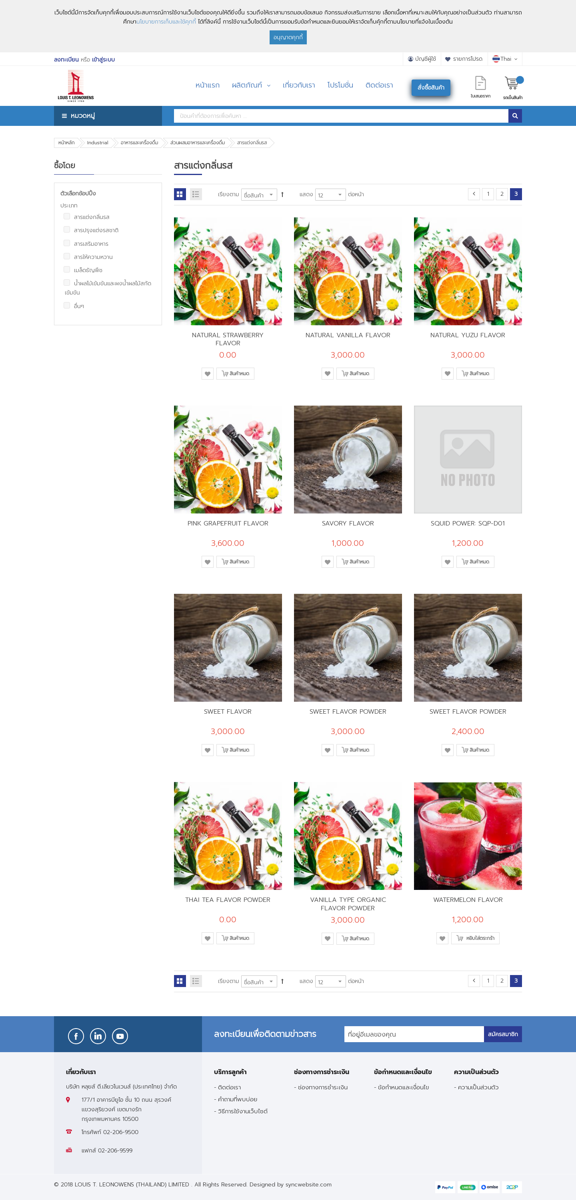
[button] (208, 374)
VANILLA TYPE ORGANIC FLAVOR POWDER (348, 904)
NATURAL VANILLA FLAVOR (348, 335)
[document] (288, 26)
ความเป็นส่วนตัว (478, 1087)
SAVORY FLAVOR (348, 523)
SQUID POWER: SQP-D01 (468, 523)
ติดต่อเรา (229, 1087)
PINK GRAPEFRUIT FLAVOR (228, 523)
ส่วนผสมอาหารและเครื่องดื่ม (197, 142)
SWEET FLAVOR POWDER (348, 711)
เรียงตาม (228, 194)
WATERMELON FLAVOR (468, 900)
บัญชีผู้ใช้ (425, 59)
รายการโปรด (467, 59)
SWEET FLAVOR (228, 711)
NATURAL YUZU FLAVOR (467, 335)
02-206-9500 (120, 1132)
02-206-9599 (115, 1150)
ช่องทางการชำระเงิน (323, 1087)
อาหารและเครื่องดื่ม (139, 142)
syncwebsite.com (309, 1184)
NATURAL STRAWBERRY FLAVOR (228, 339)
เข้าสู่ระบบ (103, 60)
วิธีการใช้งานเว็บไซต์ (243, 1111)
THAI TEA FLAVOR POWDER (227, 900)
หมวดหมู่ (83, 116)
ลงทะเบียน (66, 60)
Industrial (97, 142)
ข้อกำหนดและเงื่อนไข (403, 1087)
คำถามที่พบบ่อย (237, 1099)
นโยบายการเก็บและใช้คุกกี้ (166, 22)
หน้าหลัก (66, 142)
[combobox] (341, 116)
